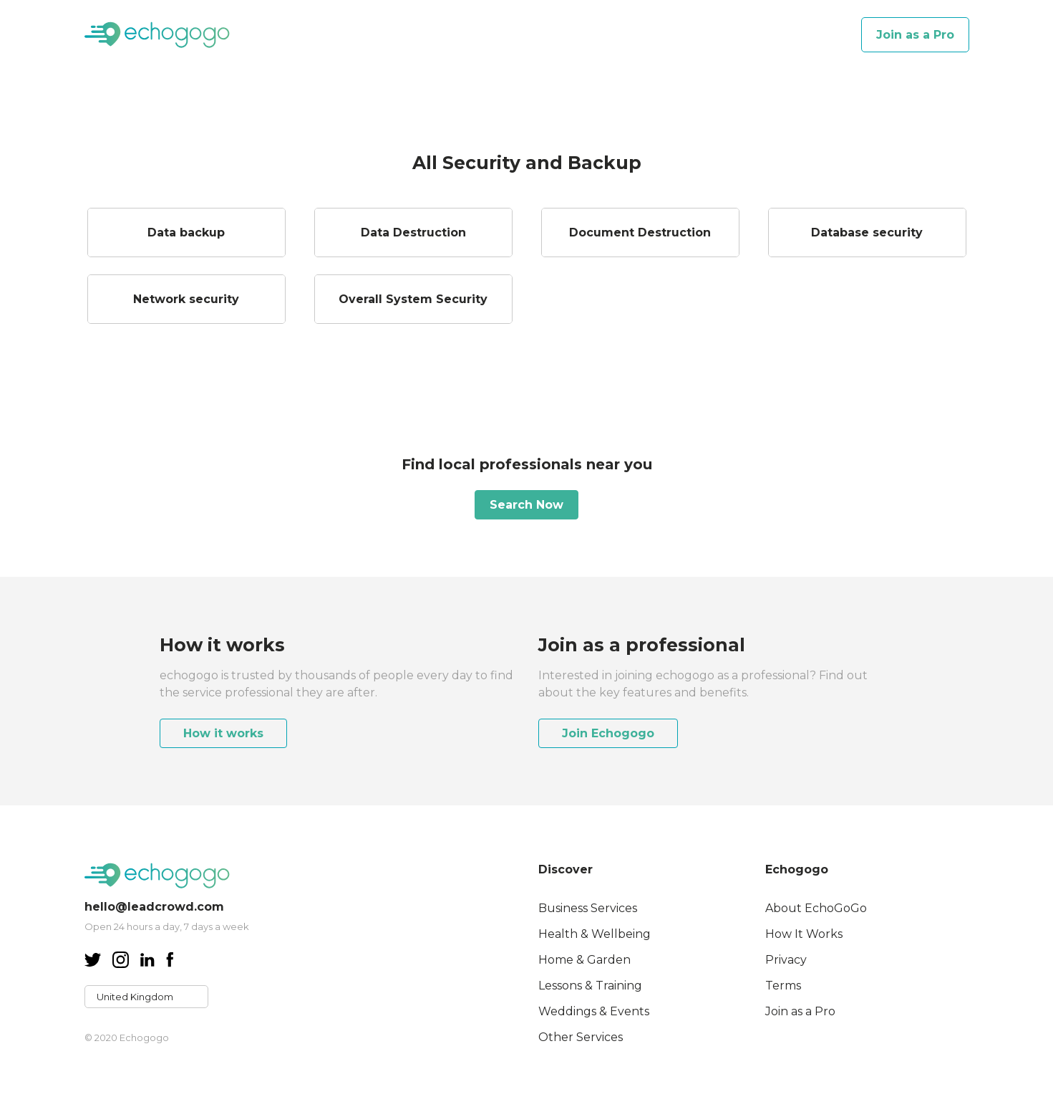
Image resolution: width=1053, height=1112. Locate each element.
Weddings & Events (593, 1011)
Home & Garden (584, 960)
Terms (783, 985)
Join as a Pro (915, 35)
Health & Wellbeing (594, 934)
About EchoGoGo (816, 908)
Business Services (587, 908)
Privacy (786, 960)
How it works (223, 733)
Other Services (580, 1037)
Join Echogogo (608, 733)
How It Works (804, 934)
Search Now (526, 505)
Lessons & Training (590, 985)
